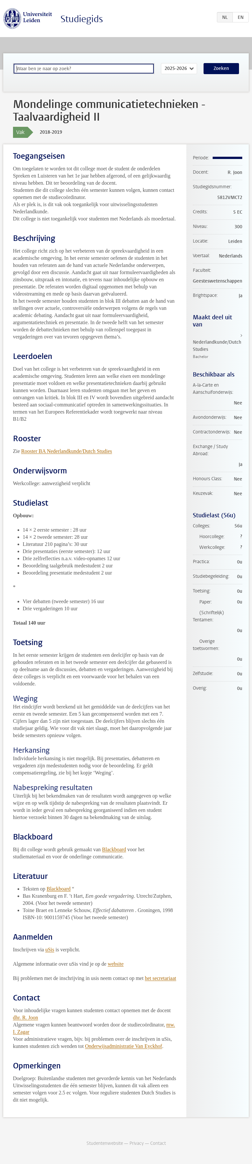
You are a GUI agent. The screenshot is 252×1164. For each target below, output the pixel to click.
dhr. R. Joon (25, 1017)
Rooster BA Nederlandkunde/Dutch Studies (66, 451)
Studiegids (81, 19)
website (116, 964)
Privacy (136, 1143)
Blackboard (114, 849)
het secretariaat (160, 978)
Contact (158, 1143)
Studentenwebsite (104, 1143)
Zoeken (221, 68)
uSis (49, 949)
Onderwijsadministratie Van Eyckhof (123, 1046)
